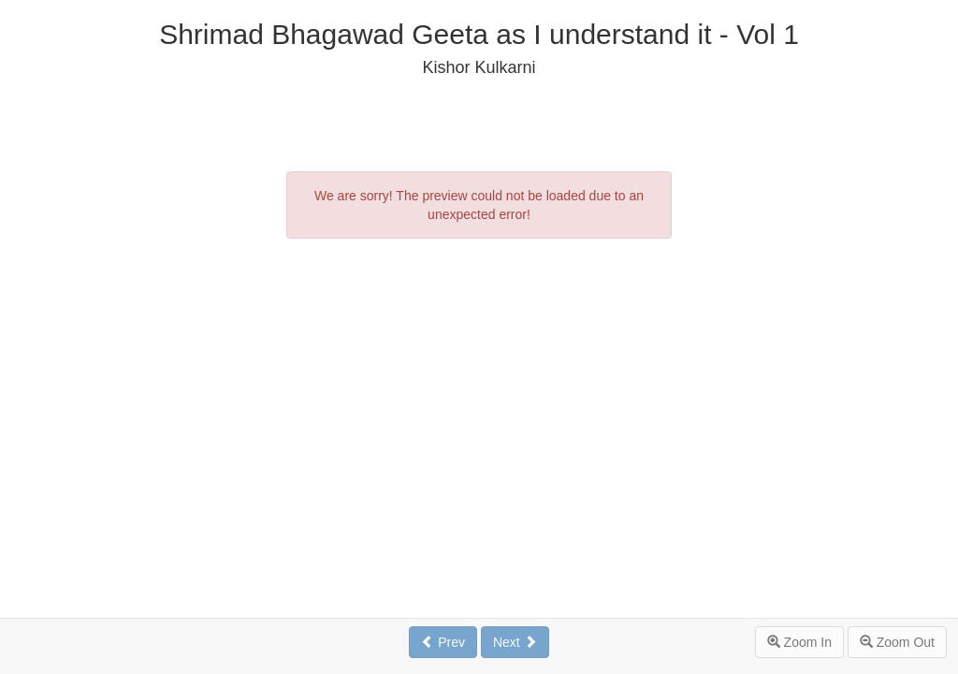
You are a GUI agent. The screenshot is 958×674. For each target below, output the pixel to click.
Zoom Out (897, 642)
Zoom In (799, 642)
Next (515, 642)
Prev (443, 642)
